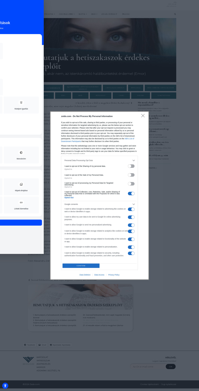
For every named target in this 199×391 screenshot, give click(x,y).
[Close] (143, 116)
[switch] (131, 166)
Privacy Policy (113, 275)
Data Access (99, 275)
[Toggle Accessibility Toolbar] (5, 385)
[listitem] (99, 160)
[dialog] (99, 195)
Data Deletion (85, 275)
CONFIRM (81, 266)
